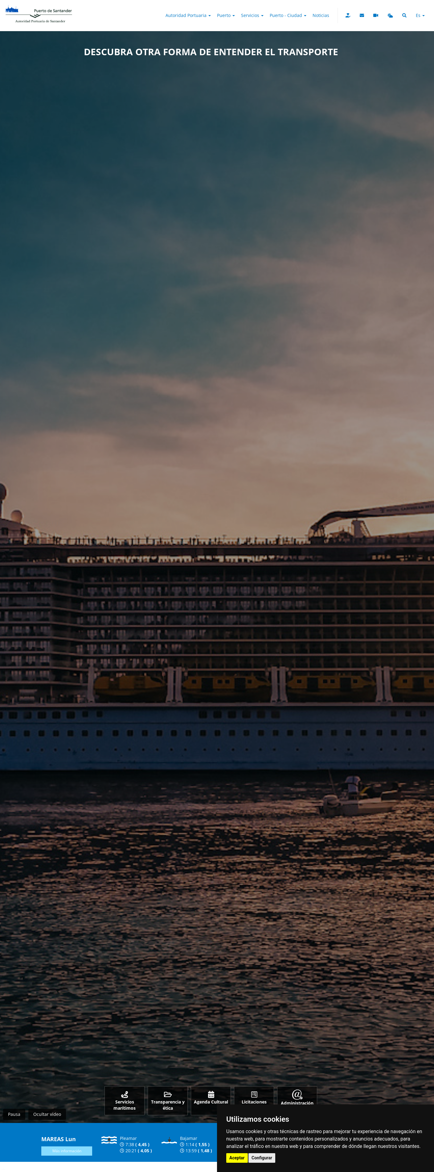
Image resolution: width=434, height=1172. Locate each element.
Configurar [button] (262, 1157)
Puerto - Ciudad (288, 15)
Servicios (252, 15)
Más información (66, 1150)
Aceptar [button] (237, 1157)
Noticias (321, 15)
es (420, 15)
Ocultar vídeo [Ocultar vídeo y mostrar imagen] (47, 1114)
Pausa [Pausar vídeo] (14, 1114)
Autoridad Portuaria (188, 15)
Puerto (226, 15)
